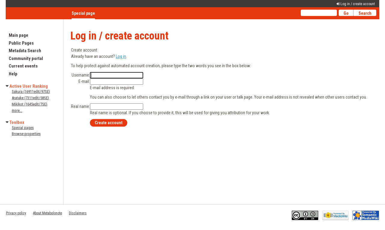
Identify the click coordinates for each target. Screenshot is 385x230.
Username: (81, 75)
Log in (121, 56)
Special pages (23, 127)
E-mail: (84, 81)
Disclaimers (78, 213)
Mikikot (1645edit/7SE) (29, 104)
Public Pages (21, 43)
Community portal (26, 58)
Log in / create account (357, 4)
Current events (23, 66)
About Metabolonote (47, 213)
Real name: (80, 106)
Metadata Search (25, 50)
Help (13, 74)
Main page (18, 35)
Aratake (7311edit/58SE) (30, 98)
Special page (83, 13)
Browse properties (26, 133)
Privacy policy (16, 213)
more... (17, 110)
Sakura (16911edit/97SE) (31, 91)
